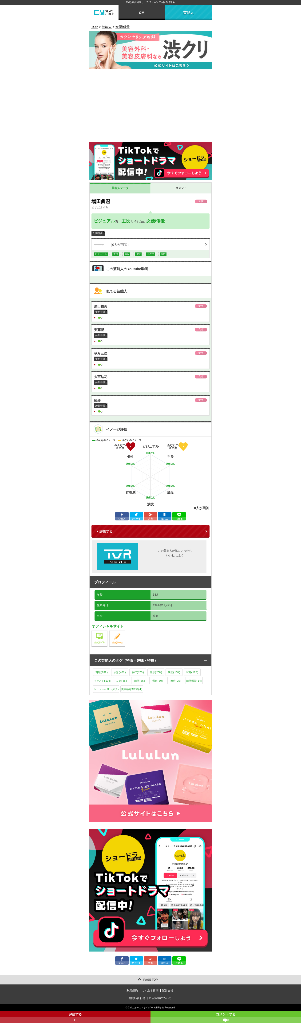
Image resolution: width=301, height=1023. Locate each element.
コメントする (225, 1017)
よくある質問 (150, 990)
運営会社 (167, 990)
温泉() (157, 680)
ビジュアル (104, 221)
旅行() (138, 672)
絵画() (139, 680)
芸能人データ (120, 188)
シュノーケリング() (106, 689)
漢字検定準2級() (131, 689)
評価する (75, 1017)
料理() (101, 672)
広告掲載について (160, 998)
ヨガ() (121, 680)
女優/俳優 (156, 221)
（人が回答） (112, 245)
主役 (126, 221)
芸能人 (188, 13)
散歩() (156, 672)
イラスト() (102, 680)
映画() (174, 672)
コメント (181, 188)
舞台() (175, 680)
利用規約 (132, 990)
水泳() (120, 672)
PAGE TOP (150, 979)
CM (141, 13)
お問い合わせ (136, 998)
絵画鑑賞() (194, 680)
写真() (192, 672)
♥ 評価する (105, 531)
